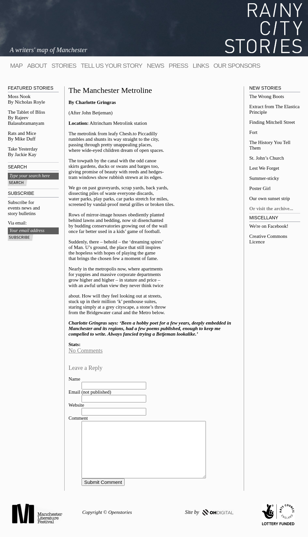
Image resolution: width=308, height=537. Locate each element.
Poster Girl (259, 188)
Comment (78, 418)
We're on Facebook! (268, 226)
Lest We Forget (264, 168)
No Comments (86, 350)
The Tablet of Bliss (26, 112)
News (155, 65)
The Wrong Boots (266, 96)
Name (74, 379)
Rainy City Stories (263, 28)
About (37, 65)
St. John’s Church (266, 158)
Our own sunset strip (269, 198)
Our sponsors (236, 65)
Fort (253, 132)
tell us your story (111, 65)
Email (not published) (90, 392)
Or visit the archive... (271, 208)
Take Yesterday (23, 149)
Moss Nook (19, 96)
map (16, 65)
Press (178, 65)
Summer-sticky (264, 178)
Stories (64, 65)
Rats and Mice (22, 133)
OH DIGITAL (218, 512)
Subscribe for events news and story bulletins (24, 208)
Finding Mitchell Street (272, 122)
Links (200, 65)
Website (76, 405)
